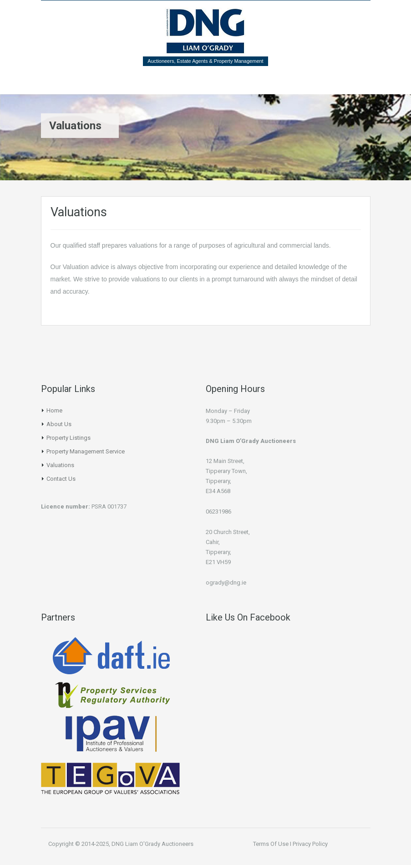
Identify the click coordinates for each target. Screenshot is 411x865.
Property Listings (68, 437)
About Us (58, 424)
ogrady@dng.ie (226, 582)
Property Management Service (85, 451)
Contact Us (61, 478)
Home (54, 410)
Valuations (60, 465)
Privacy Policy (310, 843)
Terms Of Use (271, 843)
